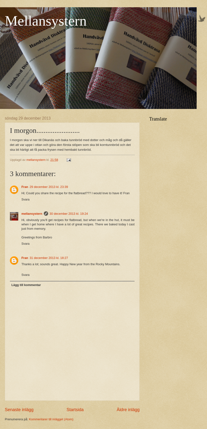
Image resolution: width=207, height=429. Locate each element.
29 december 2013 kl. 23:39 (49, 187)
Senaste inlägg (19, 409)
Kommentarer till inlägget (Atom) (51, 419)
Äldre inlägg (128, 409)
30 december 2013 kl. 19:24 (69, 213)
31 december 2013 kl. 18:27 (49, 258)
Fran (24, 187)
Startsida (75, 409)
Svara (25, 199)
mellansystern (31, 213)
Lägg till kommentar (26, 285)
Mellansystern (46, 21)
